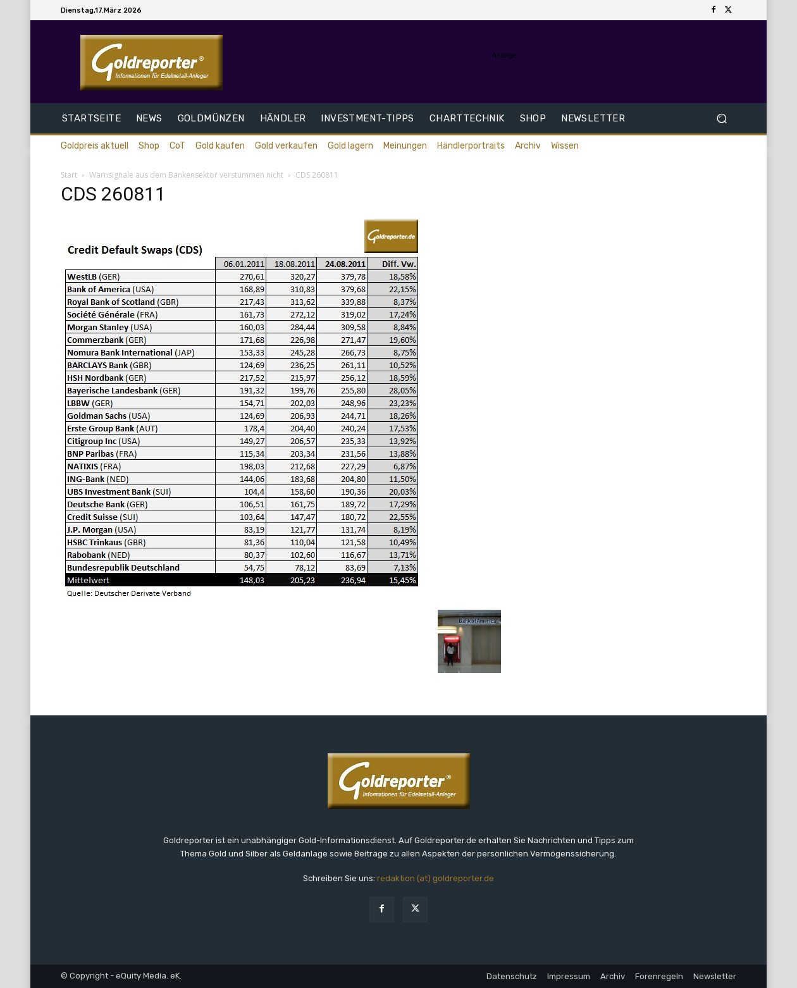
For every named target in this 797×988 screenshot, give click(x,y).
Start (69, 175)
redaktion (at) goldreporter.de (435, 878)
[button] (721, 118)
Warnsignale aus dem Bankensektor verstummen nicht (186, 175)
